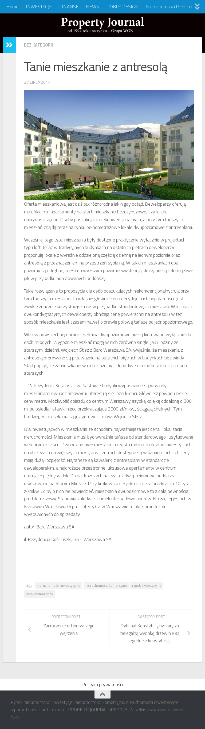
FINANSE (68, 6)
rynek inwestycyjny (146, 585)
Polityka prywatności (102, 684)
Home (12, 6)
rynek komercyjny (39, 594)
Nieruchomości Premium (170, 6)
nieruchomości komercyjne (106, 585)
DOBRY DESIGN (123, 6)
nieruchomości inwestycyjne (58, 585)
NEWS (92, 6)
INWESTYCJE (39, 6)
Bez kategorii (40, 44)
